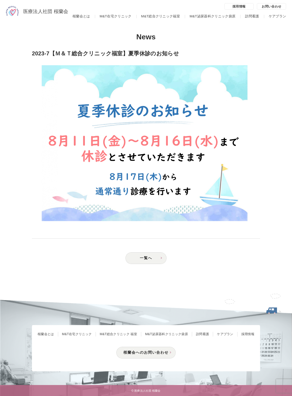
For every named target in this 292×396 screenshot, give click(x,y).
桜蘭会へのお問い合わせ (146, 352)
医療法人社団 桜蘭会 (37, 11)
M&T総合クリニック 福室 (118, 334)
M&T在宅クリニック (116, 16)
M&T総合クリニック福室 (160, 16)
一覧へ (146, 258)
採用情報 (238, 6)
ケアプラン (277, 16)
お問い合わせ (271, 6)
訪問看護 (252, 16)
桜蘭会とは (81, 16)
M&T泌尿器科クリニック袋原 (212, 16)
